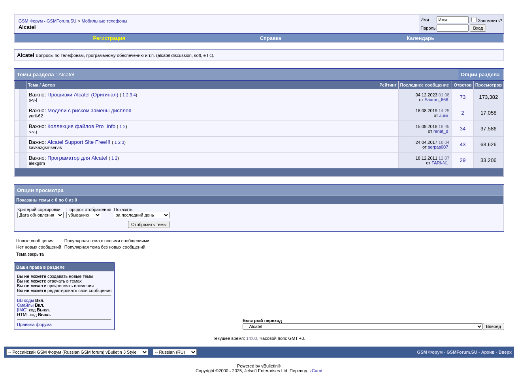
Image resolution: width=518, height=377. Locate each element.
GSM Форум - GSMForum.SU (47, 21)
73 (463, 97)
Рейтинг (387, 85)
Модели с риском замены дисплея (89, 110)
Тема (33, 85)
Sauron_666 (436, 99)
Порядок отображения (88, 209)
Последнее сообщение (424, 85)
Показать (123, 209)
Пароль (427, 28)
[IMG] (22, 309)
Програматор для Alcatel (77, 158)
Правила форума (34, 324)
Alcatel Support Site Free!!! (78, 142)
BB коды (25, 300)
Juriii (443, 115)
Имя (424, 19)
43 (463, 144)
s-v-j (33, 100)
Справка (270, 38)
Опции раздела (480, 74)
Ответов (462, 85)
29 (463, 160)
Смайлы (25, 305)
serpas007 (438, 147)
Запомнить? (486, 20)
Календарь (420, 38)
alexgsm (37, 163)
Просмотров (488, 85)
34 (463, 129)
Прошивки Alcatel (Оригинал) (82, 95)
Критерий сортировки (38, 209)
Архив (488, 352)
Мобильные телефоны (104, 21)
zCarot (316, 370)
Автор (48, 85)
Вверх (505, 352)
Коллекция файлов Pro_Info (81, 126)
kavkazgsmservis (45, 147)
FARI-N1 (439, 162)
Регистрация (109, 38)
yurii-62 (36, 115)
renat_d (440, 131)
